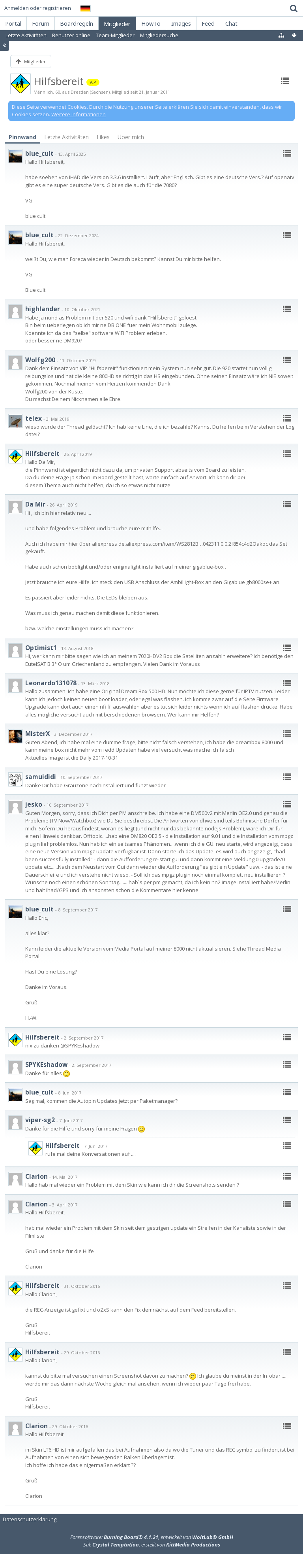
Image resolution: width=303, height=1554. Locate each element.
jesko (33, 804)
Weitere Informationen (78, 114)
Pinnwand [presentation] (22, 137)
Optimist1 (41, 647)
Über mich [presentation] (131, 137)
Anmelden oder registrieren (37, 7)
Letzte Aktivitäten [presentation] (66, 137)
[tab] (22, 137)
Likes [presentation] (103, 137)
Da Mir (35, 504)
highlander (42, 308)
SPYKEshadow (46, 1064)
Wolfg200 (40, 359)
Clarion (36, 1176)
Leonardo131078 (51, 683)
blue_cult (39, 153)
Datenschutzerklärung (29, 1519)
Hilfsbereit (42, 453)
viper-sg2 (40, 1119)
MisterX (37, 733)
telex (33, 418)
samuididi (40, 776)
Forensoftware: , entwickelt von (151, 1537)
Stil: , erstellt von (151, 1544)
